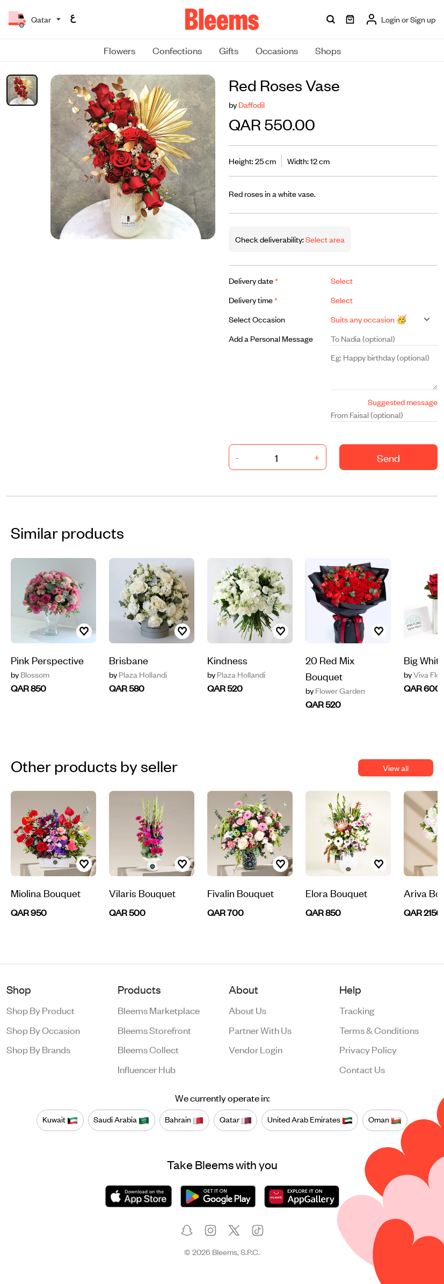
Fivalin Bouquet (240, 892)
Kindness (227, 659)
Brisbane (128, 659)
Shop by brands (38, 1049)
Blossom (30, 674)
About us (247, 1009)
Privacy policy (368, 1049)
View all (396, 767)
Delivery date (253, 280)
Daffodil (251, 104)
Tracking (356, 1009)
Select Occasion (257, 319)
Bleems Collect (148, 1049)
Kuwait (60, 1119)
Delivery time (253, 299)
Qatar (236, 1119)
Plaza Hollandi (138, 674)
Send (388, 457)
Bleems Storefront (154, 1029)
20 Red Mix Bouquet (329, 668)
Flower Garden (335, 690)
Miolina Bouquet (46, 892)
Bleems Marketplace (159, 1009)
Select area (324, 239)
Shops (328, 49)
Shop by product (40, 1009)
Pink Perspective (47, 659)
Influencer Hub (147, 1068)
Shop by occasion (43, 1029)
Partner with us (260, 1029)
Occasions (277, 49)
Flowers (119, 49)
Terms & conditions (379, 1029)
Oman (385, 1119)
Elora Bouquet (336, 892)
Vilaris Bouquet (142, 892)
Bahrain (184, 1119)
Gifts (228, 49)
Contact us (362, 1068)
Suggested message (403, 401)
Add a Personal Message (271, 338)
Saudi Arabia (121, 1119)
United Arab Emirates (310, 1119)
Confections (177, 49)
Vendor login (255, 1049)
